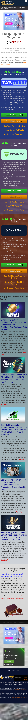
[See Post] (4, 404)
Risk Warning (15, 682)
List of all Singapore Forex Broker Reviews (14, 622)
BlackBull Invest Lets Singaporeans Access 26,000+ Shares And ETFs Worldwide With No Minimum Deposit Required (14, 430)
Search (22, 682)
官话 (13, 670)
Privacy (10, 682)
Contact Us (6, 682)
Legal (19, 682)
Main (9, 7)
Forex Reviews (22, 7)
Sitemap (26, 682)
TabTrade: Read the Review (14, 128)
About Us (2, 682)
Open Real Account (15, 115)
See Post (21, 701)
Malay (9, 670)
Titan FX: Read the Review (14, 204)
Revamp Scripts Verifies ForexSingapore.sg (19, 697)
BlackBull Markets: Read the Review (14, 279)
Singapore (4, 7)
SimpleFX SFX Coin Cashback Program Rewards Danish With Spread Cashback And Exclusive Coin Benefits (14, 325)
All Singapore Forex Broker (14, 136)
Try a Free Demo (15, 120)
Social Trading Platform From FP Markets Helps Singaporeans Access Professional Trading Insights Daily (13, 485)
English (14, 7)
